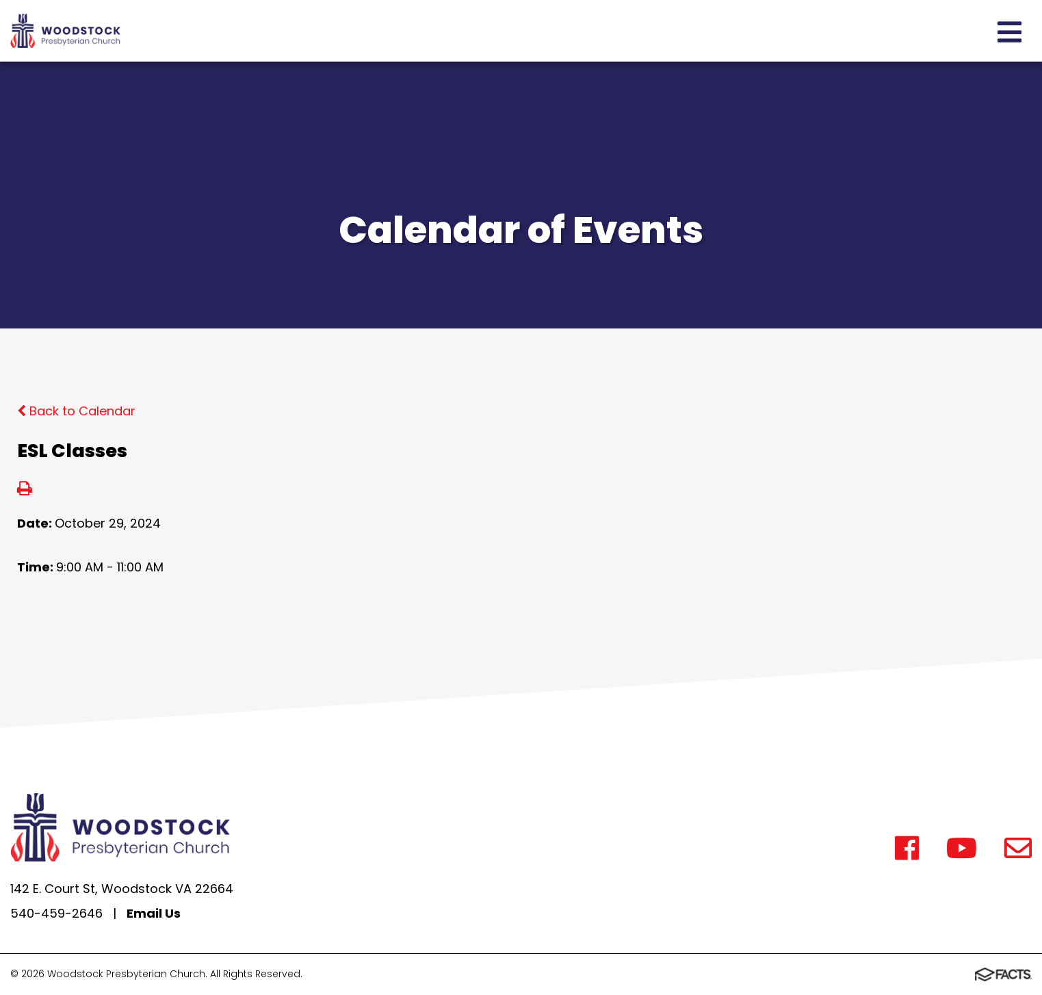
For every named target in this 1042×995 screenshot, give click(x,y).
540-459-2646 (56, 913)
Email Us (154, 913)
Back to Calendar (76, 410)
